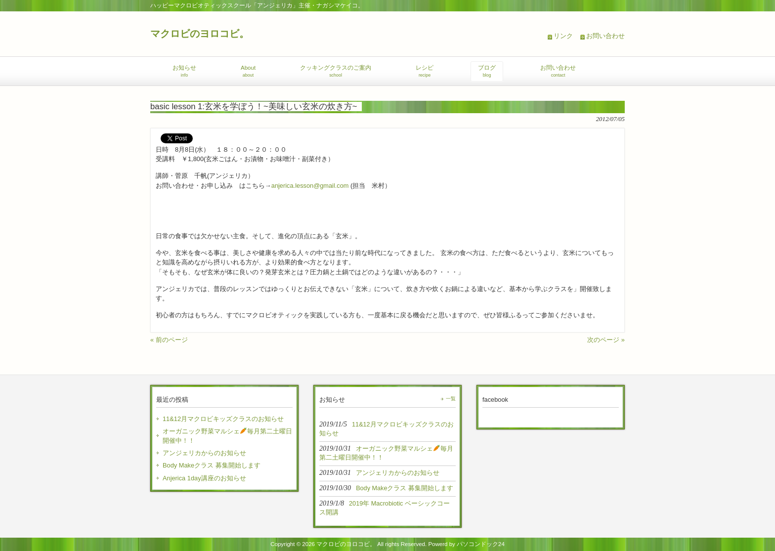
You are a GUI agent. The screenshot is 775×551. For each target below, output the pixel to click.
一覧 (451, 398)
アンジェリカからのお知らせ (204, 453)
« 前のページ (169, 339)
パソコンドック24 (481, 544)
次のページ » (606, 339)
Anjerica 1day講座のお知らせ (204, 478)
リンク (563, 36)
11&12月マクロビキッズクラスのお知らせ (223, 419)
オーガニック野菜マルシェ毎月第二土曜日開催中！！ (227, 435)
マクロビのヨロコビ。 (199, 33)
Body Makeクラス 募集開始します (211, 465)
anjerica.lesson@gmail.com (310, 185)
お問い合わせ (605, 36)
